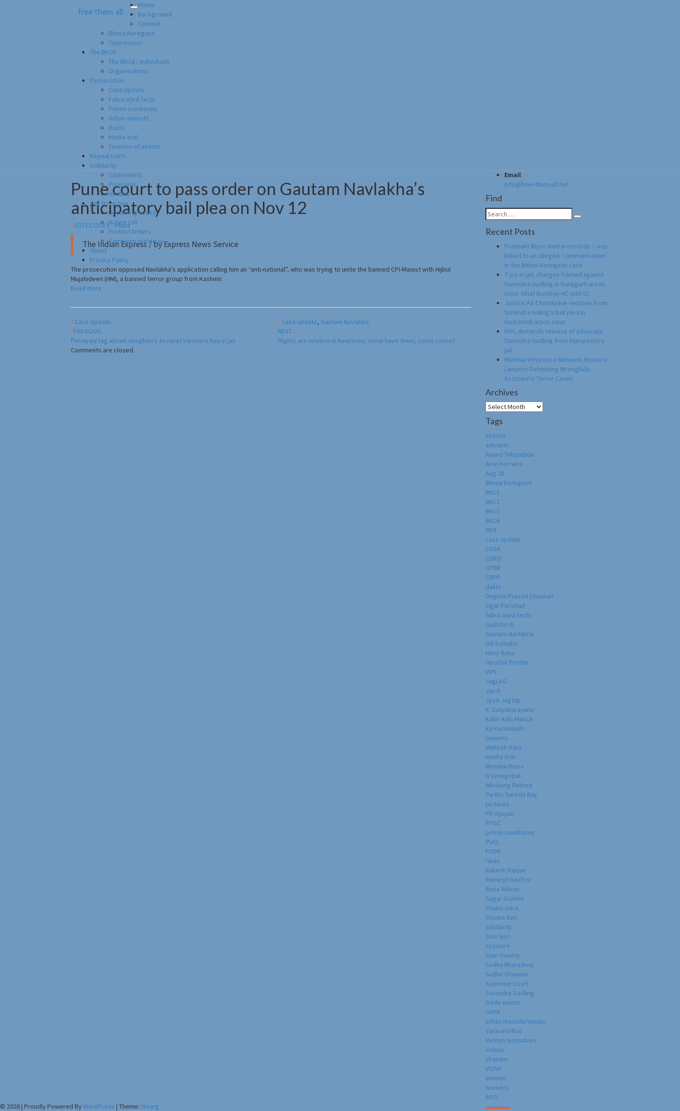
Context (149, 23)
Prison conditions (133, 108)
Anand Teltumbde (510, 454)
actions (495, 435)
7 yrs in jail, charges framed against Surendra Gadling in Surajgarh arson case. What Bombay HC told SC (554, 284)
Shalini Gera (501, 908)
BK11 (492, 492)
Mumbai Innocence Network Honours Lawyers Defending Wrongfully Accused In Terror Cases (555, 369)
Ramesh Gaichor (508, 879)
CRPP (493, 577)
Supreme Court (506, 983)
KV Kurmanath (504, 728)
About (98, 250)
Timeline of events (135, 146)
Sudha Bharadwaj (509, 964)
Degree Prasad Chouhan (519, 596)
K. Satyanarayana (509, 709)
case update (299, 321)
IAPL (491, 671)
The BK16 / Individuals (139, 61)
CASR (493, 549)
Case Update (127, 89)
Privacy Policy (109, 260)
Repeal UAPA (108, 156)
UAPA (492, 1012)
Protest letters (130, 231)
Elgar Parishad (505, 605)
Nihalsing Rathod (508, 785)
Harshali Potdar (506, 662)
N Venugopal (502, 775)
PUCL (492, 842)
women (495, 1078)
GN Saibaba (501, 643)
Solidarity (103, 165)
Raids (116, 127)
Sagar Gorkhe (504, 898)
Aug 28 (494, 473)
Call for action (109, 203)
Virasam (496, 1059)
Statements (125, 175)
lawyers (496, 738)
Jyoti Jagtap (503, 700)
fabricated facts (508, 615)
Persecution (107, 80)
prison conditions (510, 832)
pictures (497, 804)
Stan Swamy (502, 955)
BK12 (492, 501)
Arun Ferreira (503, 464)
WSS (491, 1097)
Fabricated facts (132, 99)
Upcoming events (133, 212)
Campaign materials (136, 241)
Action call (123, 222)
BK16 (492, 520)
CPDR (493, 568)
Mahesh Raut (503, 747)
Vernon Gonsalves (510, 1040)
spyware (497, 945)
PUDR (493, 851)
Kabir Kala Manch (509, 719)
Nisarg (150, 1106)
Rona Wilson (502, 889)
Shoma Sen (501, 917)
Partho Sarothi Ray (511, 794)
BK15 (492, 511)
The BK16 (103, 52)
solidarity (498, 927)
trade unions (503, 1002)
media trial (500, 756)
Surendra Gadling (509, 993)
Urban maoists (129, 118)
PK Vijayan (499, 813)
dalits (493, 586)
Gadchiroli (499, 624)
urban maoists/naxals (515, 1021)
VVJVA (493, 1068)
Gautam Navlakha (345, 321)
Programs (122, 184)
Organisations (128, 71)
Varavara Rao (503, 1030)
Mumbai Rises (504, 766)
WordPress (99, 1106)
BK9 (490, 530)
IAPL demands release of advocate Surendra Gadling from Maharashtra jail (554, 340)
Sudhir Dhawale (506, 974)
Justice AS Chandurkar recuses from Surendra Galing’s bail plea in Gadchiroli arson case (555, 312)
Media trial (123, 137)
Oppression (125, 42)
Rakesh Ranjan (505, 870)
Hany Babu (500, 653)
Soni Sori (497, 936)
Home (146, 4)
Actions (119, 193)
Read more (86, 288)
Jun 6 (492, 690)
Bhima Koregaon (132, 33)
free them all (100, 11)
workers (497, 1087)
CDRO (493, 558)
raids (492, 860)
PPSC (493, 823)
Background (155, 14)
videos (495, 1049)
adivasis (497, 445)
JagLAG (496, 681)
